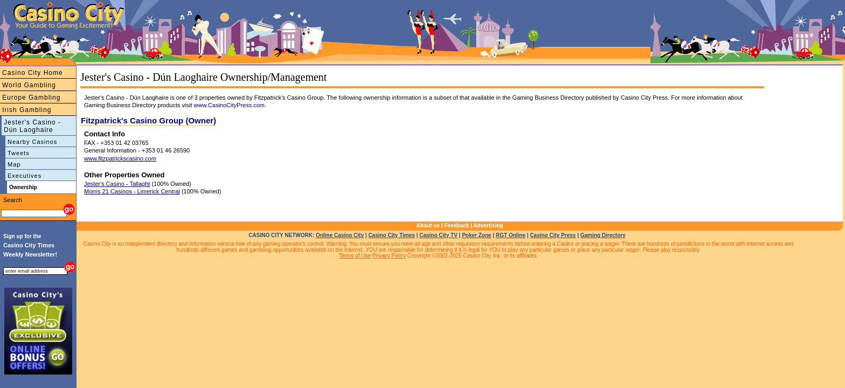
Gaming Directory (603, 235)
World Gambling (29, 85)
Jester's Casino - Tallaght (117, 184)
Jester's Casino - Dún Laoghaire (32, 126)
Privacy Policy (389, 256)
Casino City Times (391, 235)
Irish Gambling (26, 110)
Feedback (456, 225)
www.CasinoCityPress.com (229, 105)
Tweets (19, 153)
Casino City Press (553, 235)
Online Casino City (340, 235)
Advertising (488, 225)
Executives (24, 175)
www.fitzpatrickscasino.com (120, 158)
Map (14, 164)
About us (428, 225)
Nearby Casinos (32, 141)
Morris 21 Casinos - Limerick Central (132, 191)
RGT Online (510, 235)
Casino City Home (32, 73)
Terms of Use (355, 256)
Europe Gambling (31, 97)
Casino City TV (438, 235)
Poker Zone (476, 235)
